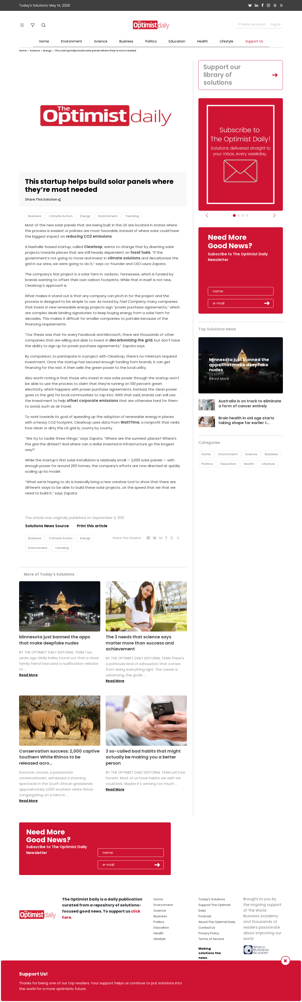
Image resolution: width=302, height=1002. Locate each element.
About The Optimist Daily (216, 922)
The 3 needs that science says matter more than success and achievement (140, 643)
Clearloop (93, 246)
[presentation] (235, 276)
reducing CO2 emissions (89, 236)
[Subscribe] (234, 215)
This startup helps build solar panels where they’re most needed (95, 50)
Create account (252, 24)
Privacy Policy (208, 933)
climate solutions (124, 258)
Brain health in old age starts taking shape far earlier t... (246, 421)
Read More (28, 675)
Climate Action (60, 216)
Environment (71, 41)
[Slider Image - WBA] (238, 215)
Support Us (254, 41)
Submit (267, 303)
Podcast (204, 916)
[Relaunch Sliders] (247, 215)
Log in (276, 24)
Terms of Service (211, 939)
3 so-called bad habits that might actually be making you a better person (143, 757)
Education (177, 41)
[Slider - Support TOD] (242, 215)
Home (44, 41)
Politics (151, 41)
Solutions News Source (47, 526)
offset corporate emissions (92, 400)
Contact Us (206, 927)
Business (126, 41)
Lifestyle (226, 41)
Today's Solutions (211, 899)
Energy (47, 50)
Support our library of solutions (222, 75)
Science (100, 41)
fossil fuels (140, 252)
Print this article (92, 526)
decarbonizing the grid (130, 340)
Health (202, 41)
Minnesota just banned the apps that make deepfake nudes (54, 640)
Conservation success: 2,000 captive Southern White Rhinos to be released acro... (59, 757)
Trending (132, 216)
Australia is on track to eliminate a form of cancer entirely (249, 404)
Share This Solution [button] (43, 199)
